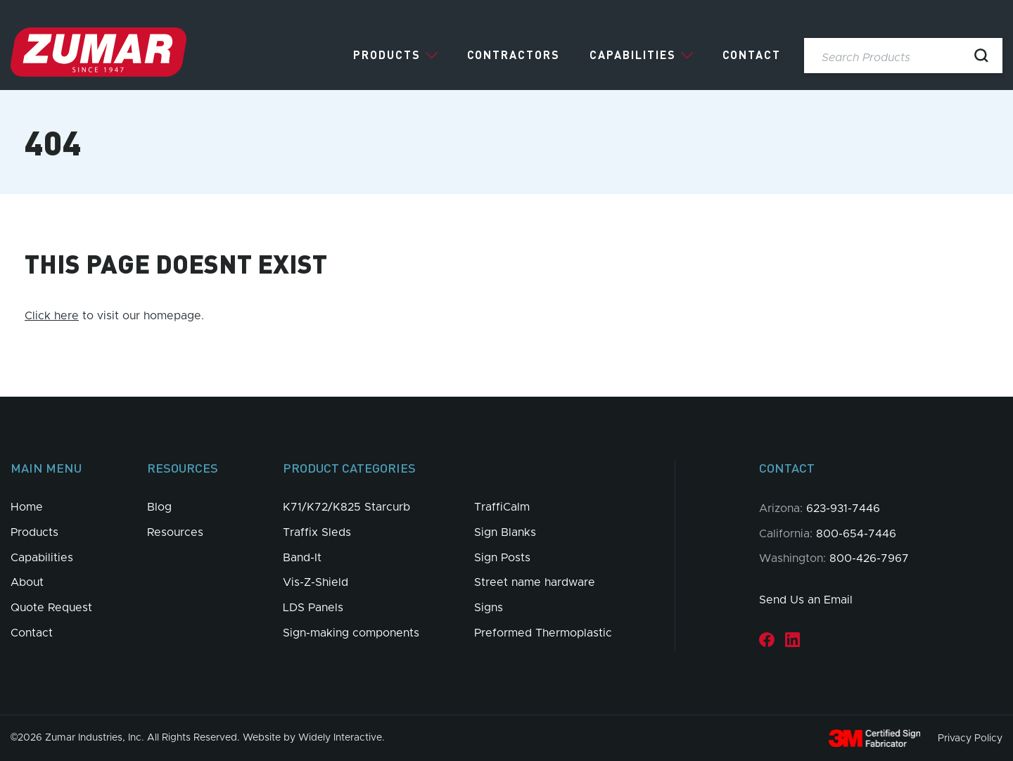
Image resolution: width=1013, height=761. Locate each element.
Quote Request (51, 607)
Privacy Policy (970, 738)
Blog (159, 507)
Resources (175, 532)
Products (387, 55)
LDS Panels (313, 607)
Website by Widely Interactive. (314, 738)
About (27, 582)
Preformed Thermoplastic (543, 633)
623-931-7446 (843, 508)
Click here (52, 315)
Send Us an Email (806, 600)
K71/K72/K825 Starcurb (346, 507)
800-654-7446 (856, 533)
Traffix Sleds (317, 532)
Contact (751, 55)
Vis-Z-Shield (315, 582)
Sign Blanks (505, 532)
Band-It (302, 557)
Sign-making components (351, 633)
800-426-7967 (869, 558)
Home (27, 507)
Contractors (513, 55)
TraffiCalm (502, 507)
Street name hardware (534, 582)
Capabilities (633, 55)
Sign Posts (502, 557)
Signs (488, 607)
